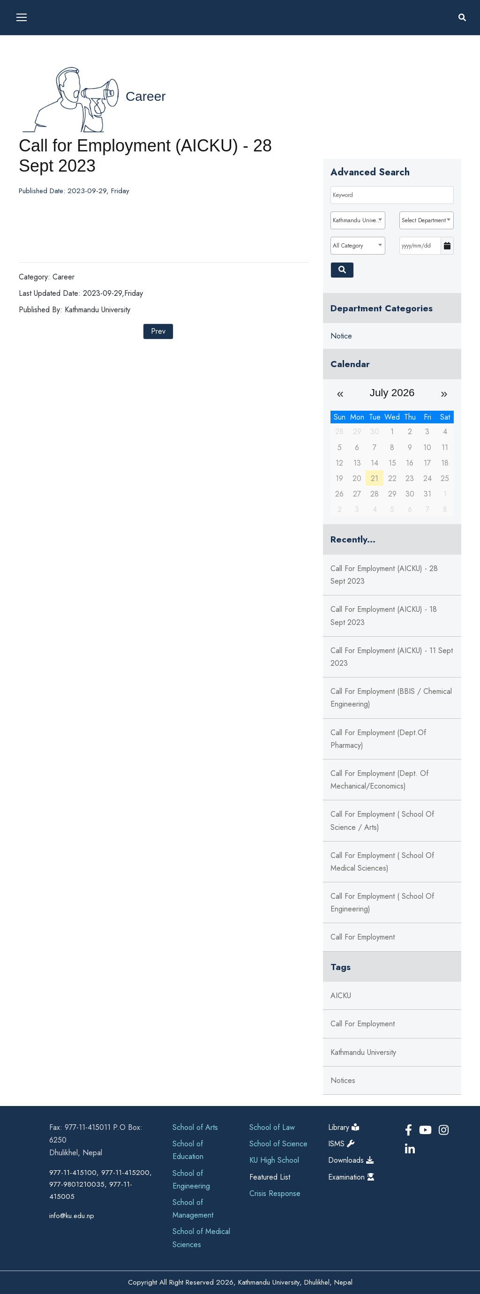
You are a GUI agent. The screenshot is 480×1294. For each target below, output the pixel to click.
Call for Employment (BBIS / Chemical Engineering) (391, 697)
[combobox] (357, 220)
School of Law (272, 1127)
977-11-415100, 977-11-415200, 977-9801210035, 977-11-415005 (100, 1184)
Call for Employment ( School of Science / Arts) (382, 820)
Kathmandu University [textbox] (358, 220)
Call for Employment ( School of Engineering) (382, 902)
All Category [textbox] (348, 245)
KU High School (274, 1160)
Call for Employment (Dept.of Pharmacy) (378, 739)
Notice (341, 336)
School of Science (278, 1143)
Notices (342, 1080)
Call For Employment (362, 1023)
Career (146, 96)
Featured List (269, 1177)
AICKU (340, 995)
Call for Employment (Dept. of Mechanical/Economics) (379, 779)
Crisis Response (274, 1193)
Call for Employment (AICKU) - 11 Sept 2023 (391, 657)
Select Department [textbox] (424, 220)
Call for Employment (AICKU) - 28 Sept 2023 (384, 575)
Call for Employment (362, 937)
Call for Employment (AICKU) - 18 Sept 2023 (383, 615)
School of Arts (195, 1127)
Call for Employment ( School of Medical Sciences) (382, 861)
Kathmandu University (363, 1052)
